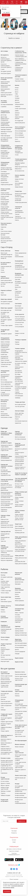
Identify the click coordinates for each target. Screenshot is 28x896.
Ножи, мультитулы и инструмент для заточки (21, 726)
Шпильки (17, 112)
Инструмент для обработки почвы (5, 316)
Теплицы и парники (20, 339)
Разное (17, 419)
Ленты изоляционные (20, 131)
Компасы (17, 695)
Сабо (2, 437)
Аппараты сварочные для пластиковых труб (6, 168)
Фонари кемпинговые (20, 793)
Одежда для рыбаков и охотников (7, 480)
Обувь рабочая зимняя (21, 563)
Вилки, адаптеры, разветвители (19, 413)
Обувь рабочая (19, 555)
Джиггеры (3, 599)
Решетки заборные (20, 316)
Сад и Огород (6, 247)
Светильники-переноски (21, 421)
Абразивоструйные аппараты (20, 163)
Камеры (3, 609)
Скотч (16, 139)
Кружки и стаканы (5, 783)
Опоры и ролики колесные (5, 189)
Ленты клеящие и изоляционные (20, 127)
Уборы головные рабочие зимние (19, 515)
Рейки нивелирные (5, 135)
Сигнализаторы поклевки (19, 609)
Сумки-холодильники (6, 705)
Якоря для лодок (5, 661)
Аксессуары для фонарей (19, 786)
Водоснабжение (19, 308)
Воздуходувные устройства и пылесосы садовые (21, 352)
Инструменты (5, 55)
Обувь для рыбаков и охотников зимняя (20, 546)
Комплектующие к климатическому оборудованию (5, 345)
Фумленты (17, 141)
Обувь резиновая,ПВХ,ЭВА (20, 560)
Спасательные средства (7, 659)
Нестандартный (19, 120)
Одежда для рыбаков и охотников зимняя (6, 493)
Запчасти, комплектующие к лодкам (5, 649)
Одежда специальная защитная (4, 547)
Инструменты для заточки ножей (19, 731)
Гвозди (17, 96)
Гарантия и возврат (14, 851)
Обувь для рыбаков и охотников (21, 537)
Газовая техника (19, 79)
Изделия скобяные (6, 290)
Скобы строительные (20, 108)
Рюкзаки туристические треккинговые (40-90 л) (7, 761)
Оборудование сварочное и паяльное (5, 164)
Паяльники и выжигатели (4, 179)
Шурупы (17, 114)
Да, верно (5, 15)
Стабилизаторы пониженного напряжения (19, 69)
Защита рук (18, 524)
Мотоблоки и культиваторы (18, 371)
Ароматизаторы (19, 582)
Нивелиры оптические (6, 131)
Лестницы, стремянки (4, 101)
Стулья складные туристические (19, 766)
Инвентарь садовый (6, 308)
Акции (14, 842)
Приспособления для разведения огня (6, 682)
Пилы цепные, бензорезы (5, 400)
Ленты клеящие (19, 133)
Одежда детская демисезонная (5, 522)
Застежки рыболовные (21, 645)
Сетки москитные (19, 322)
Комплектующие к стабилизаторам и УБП (21, 55)
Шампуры (3, 709)
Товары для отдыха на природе (6, 714)
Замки (2, 292)
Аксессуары (4, 572)
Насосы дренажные (6, 384)
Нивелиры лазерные (6, 129)
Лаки (16, 289)
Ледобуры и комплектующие (5, 626)
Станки (2, 69)
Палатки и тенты (20, 672)
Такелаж (17, 214)
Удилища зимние (19, 630)
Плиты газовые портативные (19, 717)
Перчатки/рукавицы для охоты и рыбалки (7, 504)
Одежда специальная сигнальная (18, 433)
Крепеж (17, 85)
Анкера (17, 87)
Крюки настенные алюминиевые (5, 82)
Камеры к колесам (19, 333)
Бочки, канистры (5, 250)
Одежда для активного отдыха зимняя (6, 445)
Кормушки (4, 621)
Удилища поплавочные (21, 633)
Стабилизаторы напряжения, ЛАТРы (20, 51)
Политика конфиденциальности (14, 854)
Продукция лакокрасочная (19, 274)
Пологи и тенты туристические (19, 679)
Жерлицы (3, 575)
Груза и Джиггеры (6, 597)
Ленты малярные (19, 135)
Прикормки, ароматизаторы (19, 578)
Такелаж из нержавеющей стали (20, 217)
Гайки (16, 94)
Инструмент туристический (5, 672)
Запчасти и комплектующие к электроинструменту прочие (6, 60)
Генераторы (18, 191)
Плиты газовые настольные (19, 714)
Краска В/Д (18, 287)
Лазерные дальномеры (6, 127)
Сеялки (2, 323)
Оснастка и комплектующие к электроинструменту (6, 65)
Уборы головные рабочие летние (19, 518)
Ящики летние (19, 662)
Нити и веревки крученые (19, 184)
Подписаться (21, 821)
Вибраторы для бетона (21, 166)
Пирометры (4, 133)
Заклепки (17, 102)
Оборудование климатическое (5, 338)
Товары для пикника (7, 691)
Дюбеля (17, 100)
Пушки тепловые (5, 360)
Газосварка (4, 171)
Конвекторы (4, 354)
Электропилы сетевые (6, 417)
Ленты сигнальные (19, 137)
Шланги (3, 272)
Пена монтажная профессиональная (6, 237)
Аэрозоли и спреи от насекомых (6, 739)
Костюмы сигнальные (20, 439)
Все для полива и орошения (6, 263)
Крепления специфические (19, 151)
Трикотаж (3, 541)
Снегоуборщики (19, 395)
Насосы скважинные (6, 388)
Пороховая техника (20, 81)
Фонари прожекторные (21, 797)
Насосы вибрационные (6, 382)
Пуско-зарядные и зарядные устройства (20, 59)
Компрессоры (4, 156)
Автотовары (4, 51)
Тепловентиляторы (6, 364)
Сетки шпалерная (19, 326)
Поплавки (17, 614)
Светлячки (17, 617)
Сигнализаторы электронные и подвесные (19, 620)
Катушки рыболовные (4, 616)
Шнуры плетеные (19, 179)
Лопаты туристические (6, 676)
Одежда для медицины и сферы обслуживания (6, 456)
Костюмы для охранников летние (6, 474)
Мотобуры (17, 374)
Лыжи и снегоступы (20, 775)
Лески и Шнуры (5, 637)
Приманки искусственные (19, 589)
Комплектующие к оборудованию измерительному (5, 123)
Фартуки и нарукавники (7, 560)
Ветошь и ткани (19, 484)
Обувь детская (4, 519)
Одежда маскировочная (7, 499)
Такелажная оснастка (18, 207)
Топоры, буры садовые (6, 325)
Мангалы (3, 699)
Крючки (17, 649)
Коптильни (3, 697)
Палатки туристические (21, 676)
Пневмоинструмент (6, 158)
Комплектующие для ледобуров (6, 629)
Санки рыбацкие (19, 605)
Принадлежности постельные (19, 486)
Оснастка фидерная (20, 651)
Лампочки (17, 417)
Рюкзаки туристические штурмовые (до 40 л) (7, 764)
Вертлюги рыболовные (21, 643)
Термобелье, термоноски (4, 510)
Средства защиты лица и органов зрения (21, 456)
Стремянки (3, 106)
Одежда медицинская (6, 460)
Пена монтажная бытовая (5, 234)
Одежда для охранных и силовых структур (7, 466)
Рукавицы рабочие (19, 532)
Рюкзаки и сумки (5, 758)
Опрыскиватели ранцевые (19, 383)
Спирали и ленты (5, 746)
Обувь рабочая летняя (21, 558)
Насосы (3, 657)
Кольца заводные (19, 647)
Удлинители (18, 423)
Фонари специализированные (20, 802)
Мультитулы (18, 734)
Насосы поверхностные (7, 386)
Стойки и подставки (6, 590)
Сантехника (18, 303)
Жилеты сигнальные (20, 437)
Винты (16, 92)
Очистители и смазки (6, 231)
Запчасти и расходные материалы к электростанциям (20, 195)
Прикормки (18, 584)
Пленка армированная (20, 253)
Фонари (17, 783)
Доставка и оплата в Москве (14, 849)
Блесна (17, 594)
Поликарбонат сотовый (21, 269)
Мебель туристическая (19, 751)
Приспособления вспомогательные (5, 678)
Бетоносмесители (19, 171)
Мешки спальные (20, 744)
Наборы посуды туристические (5, 788)
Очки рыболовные (5, 585)
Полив (2, 270)
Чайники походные (5, 795)
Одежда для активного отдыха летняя (6, 449)
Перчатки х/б (18, 530)
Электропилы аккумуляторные (5, 414)
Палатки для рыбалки (18, 573)
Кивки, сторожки (19, 612)
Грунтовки (17, 279)
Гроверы (17, 98)
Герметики (3, 227)
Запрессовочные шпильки (19, 117)
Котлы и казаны (5, 781)
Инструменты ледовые (6, 301)
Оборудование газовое (19, 700)
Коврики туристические (7, 721)
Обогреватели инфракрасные (4, 357)
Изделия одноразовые (6, 558)
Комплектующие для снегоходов (21, 685)
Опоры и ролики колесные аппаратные (6, 193)
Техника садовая (20, 348)
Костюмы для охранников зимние (6, 470)
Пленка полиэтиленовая (19, 255)
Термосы (3, 793)
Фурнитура (3, 295)
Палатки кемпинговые (20, 674)
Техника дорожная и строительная (21, 159)
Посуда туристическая (5, 778)
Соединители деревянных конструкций (19, 147)
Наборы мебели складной (19, 759)
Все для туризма (8, 668)
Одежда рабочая (6, 531)
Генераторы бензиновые (18, 199)
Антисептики (18, 277)
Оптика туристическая (19, 690)
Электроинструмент (6, 73)
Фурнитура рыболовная (18, 640)
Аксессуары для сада (6, 310)
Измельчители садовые (21, 361)
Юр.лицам (14, 830)
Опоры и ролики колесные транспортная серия (7, 217)
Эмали (16, 299)
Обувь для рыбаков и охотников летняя (20, 550)
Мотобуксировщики (21, 740)
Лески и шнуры (4, 639)
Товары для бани (20, 402)
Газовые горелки (19, 720)
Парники (17, 342)
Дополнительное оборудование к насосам (5, 376)
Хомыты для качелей (6, 92)
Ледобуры (3, 633)
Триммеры (17, 397)
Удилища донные (19, 628)
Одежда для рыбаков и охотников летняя (6, 496)
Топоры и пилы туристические (4, 686)
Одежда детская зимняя (7, 525)
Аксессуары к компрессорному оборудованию (5, 152)
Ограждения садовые (6, 333)
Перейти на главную (14, 38)
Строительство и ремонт (11, 47)
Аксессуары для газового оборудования (21, 704)
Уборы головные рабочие (20, 511)
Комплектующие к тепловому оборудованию (5, 350)
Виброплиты (18, 168)
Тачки (16, 331)
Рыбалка (4, 569)
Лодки (2, 653)
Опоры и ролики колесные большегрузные (5, 198)
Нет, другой (6, 12)
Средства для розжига (6, 703)
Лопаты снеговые (5, 303)
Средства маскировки (6, 507)
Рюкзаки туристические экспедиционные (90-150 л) (7, 769)
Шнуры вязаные (19, 187)
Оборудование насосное (5, 371)
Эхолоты (3, 612)
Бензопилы (3, 403)
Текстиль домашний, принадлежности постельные (21, 480)
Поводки (17, 653)
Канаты (17, 181)
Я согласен (7, 891)
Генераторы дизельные (21, 202)
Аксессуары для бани (20, 404)
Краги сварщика (19, 526)
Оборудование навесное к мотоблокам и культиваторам (19, 379)
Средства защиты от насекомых (7, 736)
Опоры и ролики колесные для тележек (6, 212)
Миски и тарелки (5, 785)
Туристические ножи (20, 736)
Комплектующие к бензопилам (5, 408)
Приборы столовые (6, 791)
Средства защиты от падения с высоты (20, 467)
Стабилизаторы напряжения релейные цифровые (20, 64)
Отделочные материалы (18, 292)
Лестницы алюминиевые (7, 104)
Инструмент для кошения (5, 313)
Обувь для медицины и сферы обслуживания (6, 433)
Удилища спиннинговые (21, 635)
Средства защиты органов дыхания (19, 460)
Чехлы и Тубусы (5, 592)
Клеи (2, 229)
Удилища (17, 626)
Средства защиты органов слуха (19, 464)
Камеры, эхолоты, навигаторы (6, 606)
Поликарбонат (19, 261)
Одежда (4, 428)
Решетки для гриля (5, 701)
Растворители (18, 297)
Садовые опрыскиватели (19, 392)
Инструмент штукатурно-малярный (20, 282)
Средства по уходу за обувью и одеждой (21, 473)
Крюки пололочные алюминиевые (6, 86)
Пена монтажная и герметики (6, 224)
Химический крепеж (20, 122)
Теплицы (17, 344)
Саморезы (17, 106)
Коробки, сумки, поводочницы (5, 581)
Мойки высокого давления (19, 367)
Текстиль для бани (19, 406)
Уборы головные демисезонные (19, 505)
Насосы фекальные (6, 390)
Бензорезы (3, 406)
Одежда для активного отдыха (6, 442)
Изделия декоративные (5, 277)
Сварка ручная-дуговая (7, 184)
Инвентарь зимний (6, 299)
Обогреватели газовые (21, 711)
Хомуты (17, 220)
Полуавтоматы (4, 182)
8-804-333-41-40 (14, 873)
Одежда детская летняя (7, 527)
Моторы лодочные (5, 655)
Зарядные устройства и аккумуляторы (21, 790)
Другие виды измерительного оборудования (5, 118)
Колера (17, 285)
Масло (2, 411)
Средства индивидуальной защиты (20, 445)
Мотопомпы (4, 380)
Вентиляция (18, 306)
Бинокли (17, 693)
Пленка (17, 250)
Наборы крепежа (19, 104)
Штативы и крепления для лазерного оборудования (6, 139)
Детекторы (3, 115)
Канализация (18, 310)
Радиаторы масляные (6, 362)
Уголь (2, 707)
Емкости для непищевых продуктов (6, 253)
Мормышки (18, 598)
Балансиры (17, 592)
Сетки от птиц (18, 324)
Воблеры (17, 596)
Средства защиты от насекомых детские (6, 749)
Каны (2, 579)
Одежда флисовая (5, 501)
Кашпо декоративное (6, 280)
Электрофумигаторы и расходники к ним (6, 753)
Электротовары (19, 411)
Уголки (16, 154)
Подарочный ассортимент (4, 800)
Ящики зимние (19, 658)
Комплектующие (19, 263)
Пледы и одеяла (5, 731)
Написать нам (13, 865)
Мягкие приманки (19, 600)
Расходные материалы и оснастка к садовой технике (20, 388)
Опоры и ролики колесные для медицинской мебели (6, 208)
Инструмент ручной (6, 71)
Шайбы (17, 110)
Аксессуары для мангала (5, 694)
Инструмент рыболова (6, 577)
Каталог (14, 840)
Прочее (3, 286)
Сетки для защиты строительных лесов (20, 319)
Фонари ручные (19, 799)
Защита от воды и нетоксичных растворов (7, 555)
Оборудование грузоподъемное (19, 211)
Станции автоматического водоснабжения (5, 394)
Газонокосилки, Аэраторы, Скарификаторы (19, 357)
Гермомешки (4, 773)
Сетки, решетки (19, 314)
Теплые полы (4, 366)
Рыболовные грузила (6, 601)
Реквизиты (14, 833)
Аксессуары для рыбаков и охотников (6, 484)
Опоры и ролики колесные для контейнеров (5, 203)
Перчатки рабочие (19, 528)
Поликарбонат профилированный (19, 266)
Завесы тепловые (5, 342)
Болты (16, 89)
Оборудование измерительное (5, 111)
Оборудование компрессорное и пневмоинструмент (6, 146)
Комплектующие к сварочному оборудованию (5, 175)
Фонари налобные (19, 795)
